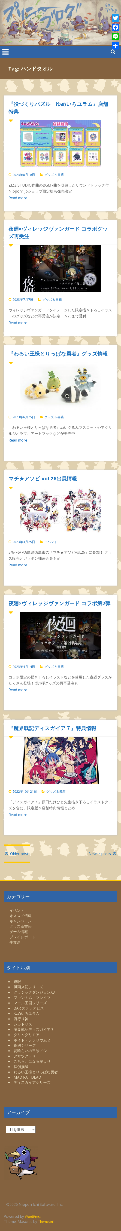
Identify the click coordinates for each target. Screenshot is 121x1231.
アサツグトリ (25, 1056)
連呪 (17, 981)
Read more (18, 197)
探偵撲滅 (21, 1066)
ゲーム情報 (18, 931)
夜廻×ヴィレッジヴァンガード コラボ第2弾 (59, 603)
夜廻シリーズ (25, 1045)
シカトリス (23, 1024)
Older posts (17, 853)
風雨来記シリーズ (28, 986)
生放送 (15, 942)
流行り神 (21, 1018)
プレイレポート (22, 936)
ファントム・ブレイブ (32, 997)
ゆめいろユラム (26, 1013)
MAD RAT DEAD (27, 1077)
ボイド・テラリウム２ (32, 1040)
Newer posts (103, 853)
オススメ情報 (20, 915)
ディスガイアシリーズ (32, 1082)
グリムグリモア (26, 1034)
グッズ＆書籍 (54, 174)
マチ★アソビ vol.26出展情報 (43, 478)
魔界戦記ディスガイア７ (34, 1029)
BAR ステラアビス (29, 1008)
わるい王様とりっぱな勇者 (36, 1071)
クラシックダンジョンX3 (34, 992)
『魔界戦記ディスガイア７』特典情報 (52, 727)
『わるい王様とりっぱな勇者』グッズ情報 (58, 353)
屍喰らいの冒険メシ (30, 1050)
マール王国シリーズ (30, 1002)
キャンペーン (20, 921)
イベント (50, 542)
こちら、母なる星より (32, 1061)
